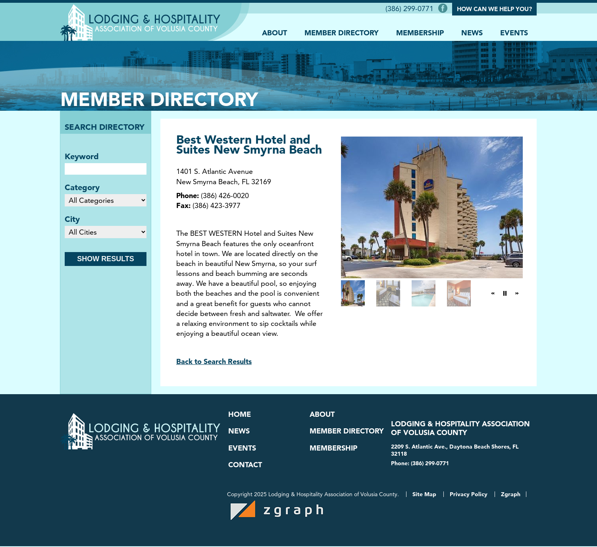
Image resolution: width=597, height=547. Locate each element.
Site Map (424, 495)
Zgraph (510, 495)
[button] (493, 293)
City (72, 219)
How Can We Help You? (494, 9)
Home (239, 414)
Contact (245, 465)
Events (514, 32)
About (274, 32)
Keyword (82, 156)
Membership (420, 32)
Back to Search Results (214, 361)
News (472, 32)
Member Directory (341, 32)
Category (82, 187)
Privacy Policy (468, 495)
